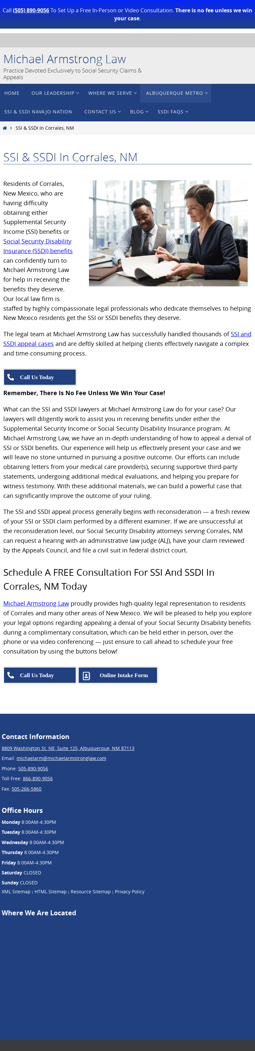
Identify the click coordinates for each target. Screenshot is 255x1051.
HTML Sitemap (51, 891)
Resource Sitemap (91, 891)
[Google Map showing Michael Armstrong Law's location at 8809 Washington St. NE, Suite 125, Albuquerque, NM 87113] (51, 969)
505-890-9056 (33, 768)
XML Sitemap (16, 891)
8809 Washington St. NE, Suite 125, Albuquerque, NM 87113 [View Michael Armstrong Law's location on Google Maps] (68, 748)
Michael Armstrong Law (64, 59)
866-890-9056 (38, 778)
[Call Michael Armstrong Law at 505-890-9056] (39, 377)
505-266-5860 (27, 789)
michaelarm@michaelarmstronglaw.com (61, 758)
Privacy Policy (129, 891)
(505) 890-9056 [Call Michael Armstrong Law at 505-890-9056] (31, 10)
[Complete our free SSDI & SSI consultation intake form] (118, 675)
